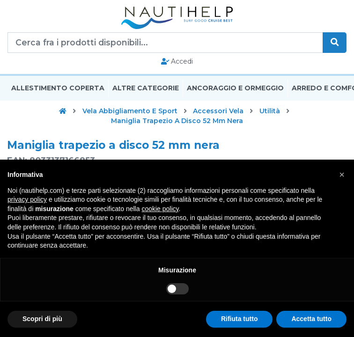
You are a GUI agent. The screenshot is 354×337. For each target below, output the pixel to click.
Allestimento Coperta (57, 88)
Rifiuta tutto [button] (239, 318)
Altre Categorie (145, 88)
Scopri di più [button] (42, 318)
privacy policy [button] (27, 199)
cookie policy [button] (159, 208)
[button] (341, 174)
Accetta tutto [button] (311, 318)
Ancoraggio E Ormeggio (235, 88)
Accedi (177, 61)
